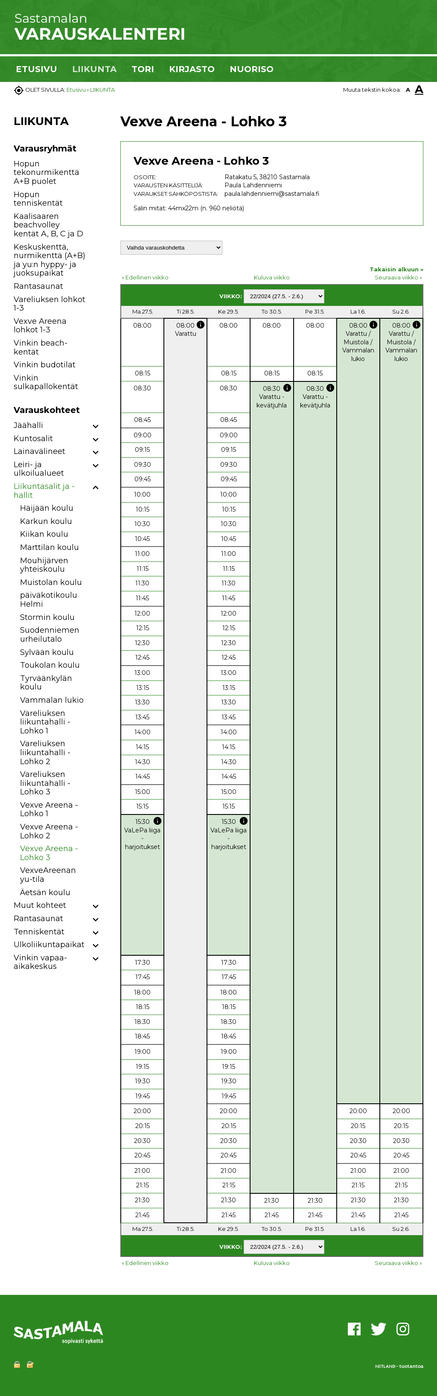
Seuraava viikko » (398, 277)
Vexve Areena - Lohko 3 (49, 853)
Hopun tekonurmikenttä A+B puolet (46, 172)
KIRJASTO (192, 69)
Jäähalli (28, 425)
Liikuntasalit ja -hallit (44, 491)
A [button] (408, 89)
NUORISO (252, 69)
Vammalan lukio (52, 700)
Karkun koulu (46, 521)
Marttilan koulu (49, 547)
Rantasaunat (38, 286)
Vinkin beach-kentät (40, 347)
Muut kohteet (40, 905)
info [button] (200, 324)
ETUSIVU (36, 69)
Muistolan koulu (51, 582)
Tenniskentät (39, 931)
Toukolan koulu (50, 665)
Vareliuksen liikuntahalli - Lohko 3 (45, 783)
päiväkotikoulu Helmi (48, 599)
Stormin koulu (47, 617)
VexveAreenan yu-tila (48, 875)
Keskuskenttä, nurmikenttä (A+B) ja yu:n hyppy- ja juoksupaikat (49, 260)
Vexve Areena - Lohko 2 (49, 831)
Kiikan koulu (44, 534)
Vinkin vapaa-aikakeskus (40, 962)
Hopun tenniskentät (38, 199)
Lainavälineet (39, 451)
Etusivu (76, 89)
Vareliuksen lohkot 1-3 (49, 304)
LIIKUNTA (94, 69)
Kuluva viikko (272, 277)
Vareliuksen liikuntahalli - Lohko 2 (45, 752)
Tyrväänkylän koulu (46, 683)
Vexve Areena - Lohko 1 (49, 809)
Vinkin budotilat (45, 364)
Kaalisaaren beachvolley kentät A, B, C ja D (48, 225)
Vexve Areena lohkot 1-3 (40, 326)
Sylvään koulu (47, 652)
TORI (142, 69)
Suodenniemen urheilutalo (49, 634)
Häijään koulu (46, 508)
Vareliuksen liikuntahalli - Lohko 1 (45, 722)
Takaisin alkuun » (396, 269)
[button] (95, 427)
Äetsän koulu (45, 892)
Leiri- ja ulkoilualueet (39, 469)
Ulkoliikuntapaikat (49, 944)
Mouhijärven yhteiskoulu (44, 565)
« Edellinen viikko (145, 277)
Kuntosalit (33, 438)
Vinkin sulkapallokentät (46, 382)
